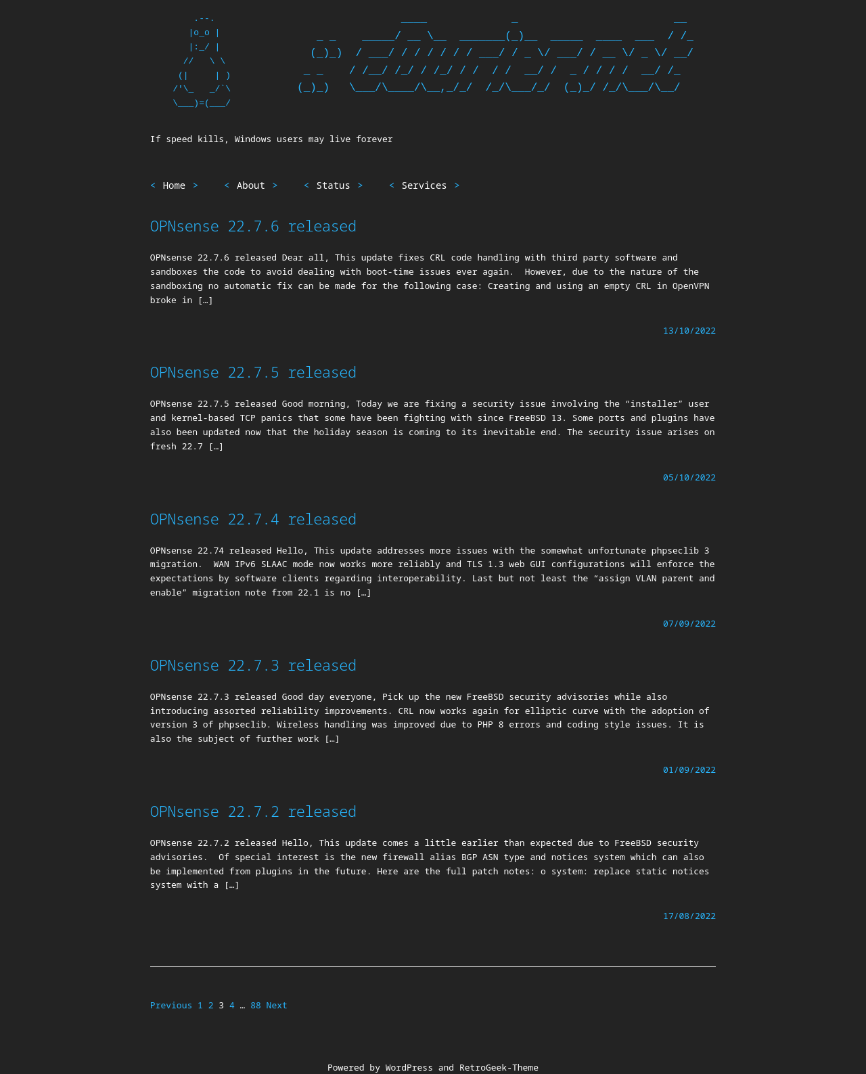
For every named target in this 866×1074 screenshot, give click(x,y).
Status (333, 185)
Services (424, 185)
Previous (171, 1005)
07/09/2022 (689, 623)
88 (255, 1005)
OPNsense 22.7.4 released (253, 518)
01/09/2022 (689, 769)
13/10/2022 (689, 330)
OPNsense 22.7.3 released (253, 664)
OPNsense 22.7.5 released (253, 371)
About (251, 185)
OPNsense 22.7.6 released (253, 225)
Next (277, 1005)
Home (174, 185)
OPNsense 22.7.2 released (253, 811)
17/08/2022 (689, 916)
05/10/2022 (689, 477)
